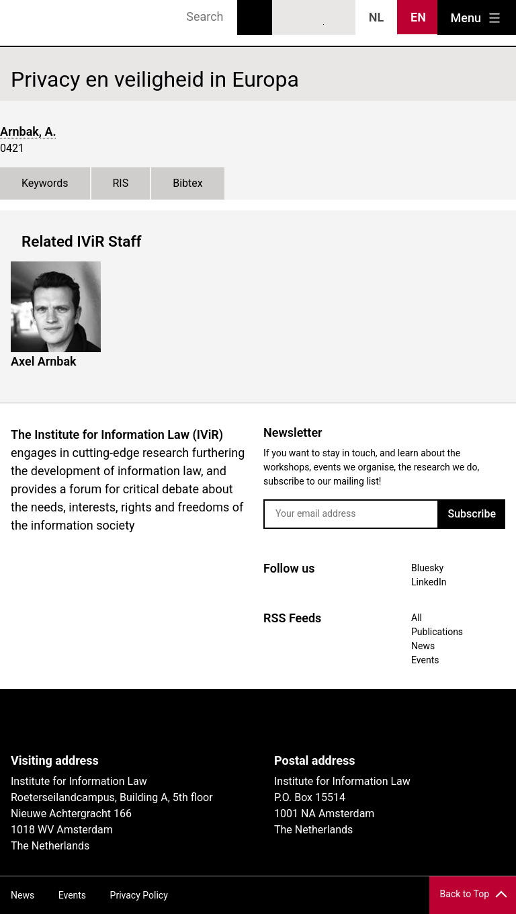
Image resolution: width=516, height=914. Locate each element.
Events (425, 660)
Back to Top (464, 893)
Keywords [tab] (45, 183)
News (423, 645)
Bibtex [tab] (188, 183)
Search (254, 17)
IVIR (48, 23)
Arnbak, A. (28, 131)
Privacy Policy (139, 895)
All (416, 617)
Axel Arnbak (44, 361)
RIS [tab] (121, 183)
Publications (437, 631)
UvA (166, 721)
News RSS (338, 18)
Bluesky (289, 18)
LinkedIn (314, 18)
